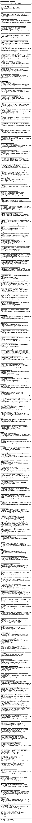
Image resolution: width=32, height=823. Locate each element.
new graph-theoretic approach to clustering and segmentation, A (14, 509)
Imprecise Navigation (5, 358)
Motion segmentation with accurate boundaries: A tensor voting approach (16, 471)
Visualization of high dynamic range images (9, 803)
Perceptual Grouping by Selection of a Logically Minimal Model (13, 562)
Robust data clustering (5, 632)
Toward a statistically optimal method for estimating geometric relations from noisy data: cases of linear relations (15, 755)
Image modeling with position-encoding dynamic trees (12, 347)
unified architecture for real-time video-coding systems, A (12, 765)
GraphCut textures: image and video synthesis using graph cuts (13, 305)
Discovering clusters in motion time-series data (10, 173)
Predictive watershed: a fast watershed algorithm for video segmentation (15, 580)
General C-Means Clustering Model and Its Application (12, 288)
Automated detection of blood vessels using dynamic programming (14, 53)
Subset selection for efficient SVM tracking (9, 726)
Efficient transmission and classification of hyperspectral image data (14, 196)
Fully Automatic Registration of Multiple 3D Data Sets (11, 278)
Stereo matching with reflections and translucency (11, 711)
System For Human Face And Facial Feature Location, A (12, 735)
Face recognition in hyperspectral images (9, 244)
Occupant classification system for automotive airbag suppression (14, 533)
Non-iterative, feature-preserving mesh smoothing (11, 514)
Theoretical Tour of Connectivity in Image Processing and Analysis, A (14, 749)
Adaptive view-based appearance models (9, 29)
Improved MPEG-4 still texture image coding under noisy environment (15, 361)
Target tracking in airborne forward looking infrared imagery (13, 737)
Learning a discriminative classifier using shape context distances (14, 413)
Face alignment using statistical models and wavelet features (13, 241)
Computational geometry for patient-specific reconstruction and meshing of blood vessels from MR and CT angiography (15, 136)
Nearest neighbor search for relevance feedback (10, 498)
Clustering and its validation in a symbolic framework (11, 106)
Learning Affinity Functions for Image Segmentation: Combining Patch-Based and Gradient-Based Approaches (14, 415)
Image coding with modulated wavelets (9, 343)
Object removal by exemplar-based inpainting (10, 526)
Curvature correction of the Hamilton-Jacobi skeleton (11, 157)
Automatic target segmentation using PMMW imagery (12, 69)
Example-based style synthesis (7, 232)
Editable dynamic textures (6, 180)
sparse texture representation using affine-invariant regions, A (13, 690)
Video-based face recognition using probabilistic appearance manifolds (15, 792)
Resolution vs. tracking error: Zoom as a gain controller (12, 624)
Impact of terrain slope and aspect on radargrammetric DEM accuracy (15, 351)
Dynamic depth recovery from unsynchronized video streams (13, 179)
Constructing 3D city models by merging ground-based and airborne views (16, 145)
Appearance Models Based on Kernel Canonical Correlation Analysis (14, 40)
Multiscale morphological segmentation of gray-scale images (13, 494)
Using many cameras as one (6, 770)
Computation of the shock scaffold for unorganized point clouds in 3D (15, 134)
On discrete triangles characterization (8, 537)
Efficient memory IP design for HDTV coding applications (12, 192)
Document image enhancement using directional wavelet (12, 175)
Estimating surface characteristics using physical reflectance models (14, 214)
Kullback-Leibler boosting (6, 408)
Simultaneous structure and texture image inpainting (11, 687)
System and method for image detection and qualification (12, 732)
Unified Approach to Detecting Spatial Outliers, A (11, 764)
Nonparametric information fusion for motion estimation (12, 516)
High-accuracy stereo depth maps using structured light (12, 318)
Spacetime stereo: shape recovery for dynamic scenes (12, 689)
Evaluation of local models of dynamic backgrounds (11, 225)
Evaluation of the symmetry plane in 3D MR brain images (12, 228)
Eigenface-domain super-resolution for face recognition (12, 200)
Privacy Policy (12, 1)
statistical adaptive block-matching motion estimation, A (12, 703)
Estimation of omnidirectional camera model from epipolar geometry (15, 220)
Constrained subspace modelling (7, 143)
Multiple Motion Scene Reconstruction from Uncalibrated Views (14, 487)
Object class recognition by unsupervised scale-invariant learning (14, 522)
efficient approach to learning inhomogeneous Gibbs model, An (14, 188)
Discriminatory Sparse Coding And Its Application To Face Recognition (15, 174)
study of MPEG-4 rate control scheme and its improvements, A (13, 725)
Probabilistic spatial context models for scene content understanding (15, 583)
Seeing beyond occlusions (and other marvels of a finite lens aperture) (15, 656)
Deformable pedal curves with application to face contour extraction (14, 164)
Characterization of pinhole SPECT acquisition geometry (12, 96)
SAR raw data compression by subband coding (10, 647)
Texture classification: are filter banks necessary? (11, 744)
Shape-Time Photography (6, 669)
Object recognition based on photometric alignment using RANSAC (14, 525)
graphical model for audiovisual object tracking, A (11, 306)
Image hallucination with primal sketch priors (10, 346)
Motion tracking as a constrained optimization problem (12, 473)
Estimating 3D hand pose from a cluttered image (10, 213)
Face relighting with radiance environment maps (10, 249)
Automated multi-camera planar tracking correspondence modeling (14, 55)
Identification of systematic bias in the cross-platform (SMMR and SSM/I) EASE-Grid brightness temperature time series (15, 335)
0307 (1, 6)
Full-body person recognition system (8, 277)
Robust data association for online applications (10, 631)
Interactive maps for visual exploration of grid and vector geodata (14, 381)
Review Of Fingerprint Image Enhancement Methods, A (12, 627)
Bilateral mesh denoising (6, 82)
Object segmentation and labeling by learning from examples (13, 528)
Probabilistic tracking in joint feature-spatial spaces (11, 584)
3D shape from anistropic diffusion (8, 17)
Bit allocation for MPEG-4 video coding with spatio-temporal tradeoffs (15, 84)
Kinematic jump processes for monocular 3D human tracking (13, 406)
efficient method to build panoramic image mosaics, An (12, 193)
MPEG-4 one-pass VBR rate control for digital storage (11, 474)
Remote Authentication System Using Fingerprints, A (11, 621)
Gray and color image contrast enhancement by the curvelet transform (15, 308)
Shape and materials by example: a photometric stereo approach (14, 662)
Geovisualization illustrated (6, 301)
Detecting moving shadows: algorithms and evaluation (12, 166)
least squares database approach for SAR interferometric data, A (14, 425)
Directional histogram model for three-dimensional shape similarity (14, 172)
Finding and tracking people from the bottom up (10, 267)
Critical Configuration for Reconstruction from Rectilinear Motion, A (14, 156)
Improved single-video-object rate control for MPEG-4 (12, 363)
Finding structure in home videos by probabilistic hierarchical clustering (15, 269)
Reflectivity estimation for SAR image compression (11, 617)
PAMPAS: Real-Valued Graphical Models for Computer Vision (13, 556)
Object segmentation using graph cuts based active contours (13, 531)
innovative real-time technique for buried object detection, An (13, 374)
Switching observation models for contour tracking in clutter (13, 731)
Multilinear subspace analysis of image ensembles (11, 484)
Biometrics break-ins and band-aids (8, 83)
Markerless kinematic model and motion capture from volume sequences (15, 447)
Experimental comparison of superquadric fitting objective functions (14, 235)
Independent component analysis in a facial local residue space (13, 367)
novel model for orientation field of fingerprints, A (11, 518)
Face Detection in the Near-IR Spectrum (9, 243)
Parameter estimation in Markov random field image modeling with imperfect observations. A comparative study (14, 558)
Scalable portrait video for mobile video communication (12, 654)
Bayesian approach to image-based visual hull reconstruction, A (13, 75)
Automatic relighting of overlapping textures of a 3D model (13, 65)
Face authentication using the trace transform (10, 242)
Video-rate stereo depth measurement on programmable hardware (14, 793)
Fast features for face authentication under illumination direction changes (16, 254)
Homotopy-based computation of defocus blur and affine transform (14, 325)
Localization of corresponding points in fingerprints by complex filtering (15, 434)
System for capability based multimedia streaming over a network (14, 734)
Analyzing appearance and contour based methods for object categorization (16, 37)
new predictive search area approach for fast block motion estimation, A (15, 511)
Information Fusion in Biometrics (7, 373)
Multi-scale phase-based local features (9, 481)
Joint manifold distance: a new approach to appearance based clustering (15, 401)
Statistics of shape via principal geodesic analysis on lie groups (13, 709)
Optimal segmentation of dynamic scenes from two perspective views (15, 553)
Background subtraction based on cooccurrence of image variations (14, 70)
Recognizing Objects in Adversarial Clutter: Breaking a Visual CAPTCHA (15, 613)
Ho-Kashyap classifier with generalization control (11, 324)
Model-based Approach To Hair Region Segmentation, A (12, 462)
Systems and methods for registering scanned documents (12, 736)
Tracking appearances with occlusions (8, 758)
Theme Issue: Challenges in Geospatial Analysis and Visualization (14, 748)
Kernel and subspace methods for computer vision (11, 402)
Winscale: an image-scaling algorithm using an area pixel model (13, 812)
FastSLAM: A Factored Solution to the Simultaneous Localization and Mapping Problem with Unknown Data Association (14, 262)
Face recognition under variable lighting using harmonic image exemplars (15, 246)
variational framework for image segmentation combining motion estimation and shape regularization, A (13, 778)
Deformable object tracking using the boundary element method (14, 163)
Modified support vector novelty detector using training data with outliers (16, 466)
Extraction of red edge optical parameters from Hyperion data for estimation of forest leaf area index (13, 238)
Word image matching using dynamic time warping (11, 813)
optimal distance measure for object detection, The (11, 551)
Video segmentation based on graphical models (10, 790)
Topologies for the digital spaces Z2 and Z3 (9, 753)
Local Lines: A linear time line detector (8, 433)
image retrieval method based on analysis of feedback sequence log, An (15, 350)
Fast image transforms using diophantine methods (11, 255)
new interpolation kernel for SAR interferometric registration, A (13, 510)
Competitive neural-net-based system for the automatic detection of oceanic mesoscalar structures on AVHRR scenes (14, 133)
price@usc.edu (5, 820)
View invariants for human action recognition (10, 794)
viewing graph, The (5, 798)
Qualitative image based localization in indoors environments (13, 591)
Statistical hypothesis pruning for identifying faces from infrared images (15, 705)
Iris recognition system (5, 394)
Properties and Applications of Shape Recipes (10, 587)
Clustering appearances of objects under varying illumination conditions (15, 108)
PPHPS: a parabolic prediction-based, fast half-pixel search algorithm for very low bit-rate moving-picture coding (15, 575)
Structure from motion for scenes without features (11, 724)
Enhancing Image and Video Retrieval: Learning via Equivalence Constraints (16, 211)
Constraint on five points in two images (9, 144)
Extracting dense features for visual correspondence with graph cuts (14, 236)
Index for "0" (3, 816)
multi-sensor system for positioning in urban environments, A (13, 482)
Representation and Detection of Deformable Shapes (11, 622)
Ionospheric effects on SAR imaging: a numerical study (12, 393)
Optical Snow (3, 550)
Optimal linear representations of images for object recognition (13, 552)
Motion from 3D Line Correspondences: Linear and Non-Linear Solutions (15, 470)
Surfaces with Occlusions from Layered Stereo (10, 730)
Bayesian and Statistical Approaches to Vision (10, 74)
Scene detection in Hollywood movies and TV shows (11, 655)
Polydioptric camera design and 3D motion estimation (12, 566)
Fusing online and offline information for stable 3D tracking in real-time (15, 280)
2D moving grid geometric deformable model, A (10, 7)
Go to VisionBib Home (4, 1)
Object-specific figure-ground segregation (9, 532)
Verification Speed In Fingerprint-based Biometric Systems (12, 783)
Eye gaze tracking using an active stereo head (10, 240)
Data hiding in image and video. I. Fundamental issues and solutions (14, 158)
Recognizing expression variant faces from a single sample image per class (16, 612)
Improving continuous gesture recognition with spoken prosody (14, 364)
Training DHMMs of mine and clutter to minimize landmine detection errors (16, 760)
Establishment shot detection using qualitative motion (12, 212)
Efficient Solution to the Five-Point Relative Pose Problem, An (13, 195)
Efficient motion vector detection (7, 194)
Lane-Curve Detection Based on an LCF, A (9, 412)
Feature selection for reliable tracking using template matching (13, 266)
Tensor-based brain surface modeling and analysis (11, 742)
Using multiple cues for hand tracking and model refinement (13, 773)
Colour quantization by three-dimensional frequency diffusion (13, 113)
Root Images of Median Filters (7, 642)
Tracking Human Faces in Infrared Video (9, 759)
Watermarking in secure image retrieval (9, 807)
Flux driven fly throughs (6, 273)
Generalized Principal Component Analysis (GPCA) (11, 294)
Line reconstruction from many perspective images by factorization (14, 426)
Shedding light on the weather (7, 670)
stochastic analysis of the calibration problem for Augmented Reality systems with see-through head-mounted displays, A (14, 714)
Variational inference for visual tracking (9, 779)
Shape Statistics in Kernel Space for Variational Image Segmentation (14, 664)
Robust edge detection (5, 633)
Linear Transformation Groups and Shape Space (10, 428)
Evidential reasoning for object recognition (9, 229)
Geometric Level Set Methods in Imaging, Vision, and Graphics (13, 299)
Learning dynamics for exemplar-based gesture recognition (13, 421)
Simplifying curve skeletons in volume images (10, 677)
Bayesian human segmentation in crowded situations (11, 78)
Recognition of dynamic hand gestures (8, 608)
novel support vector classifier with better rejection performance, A (14, 519)
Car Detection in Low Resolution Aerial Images (10, 95)
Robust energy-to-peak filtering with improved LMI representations (14, 634)
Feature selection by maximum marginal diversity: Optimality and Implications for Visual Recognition (13, 264)
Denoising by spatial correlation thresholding (10, 165)
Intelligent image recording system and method (10, 380)
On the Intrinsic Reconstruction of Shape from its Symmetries (13, 544)
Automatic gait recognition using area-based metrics (11, 62)
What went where (4, 810)
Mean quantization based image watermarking (10, 449)
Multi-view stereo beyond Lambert (8, 483)
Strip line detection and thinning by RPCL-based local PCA (12, 723)
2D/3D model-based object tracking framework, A (11, 8)
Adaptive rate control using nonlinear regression (10, 28)
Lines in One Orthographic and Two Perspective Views (12, 429)
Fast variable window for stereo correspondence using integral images (15, 260)
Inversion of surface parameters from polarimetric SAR (12, 392)
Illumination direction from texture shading (9, 339)
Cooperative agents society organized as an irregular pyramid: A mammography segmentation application (13, 149)
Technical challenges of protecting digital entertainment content (14, 738)
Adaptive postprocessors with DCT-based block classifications (13, 27)
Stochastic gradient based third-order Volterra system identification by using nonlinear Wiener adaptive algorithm (14, 719)
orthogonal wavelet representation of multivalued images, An (13, 555)
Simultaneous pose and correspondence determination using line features (16, 683)
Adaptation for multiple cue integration (9, 24)
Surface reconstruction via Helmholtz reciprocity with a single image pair (15, 729)
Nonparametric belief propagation (8, 515)
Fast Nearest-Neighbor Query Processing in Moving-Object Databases (15, 256)
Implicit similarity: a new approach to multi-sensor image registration (15, 357)
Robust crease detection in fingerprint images (10, 629)
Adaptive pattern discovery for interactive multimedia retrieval (13, 26)
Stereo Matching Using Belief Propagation (9, 710)
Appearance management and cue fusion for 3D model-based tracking (15, 39)
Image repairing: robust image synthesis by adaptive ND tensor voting (15, 349)
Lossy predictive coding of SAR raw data (9, 438)
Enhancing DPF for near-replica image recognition (11, 209)
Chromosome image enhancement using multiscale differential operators (15, 98)
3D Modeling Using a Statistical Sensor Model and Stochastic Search (14, 14)
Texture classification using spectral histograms (10, 743)
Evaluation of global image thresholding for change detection (13, 223)
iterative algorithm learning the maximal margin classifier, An (13, 398)
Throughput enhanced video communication (10, 752)
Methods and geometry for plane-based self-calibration (12, 459)
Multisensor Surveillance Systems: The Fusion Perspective (12, 495)
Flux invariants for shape (6, 274)
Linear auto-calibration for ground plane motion (10, 427)
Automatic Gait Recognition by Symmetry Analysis (11, 61)
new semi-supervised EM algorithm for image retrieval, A (12, 512)
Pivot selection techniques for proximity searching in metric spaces (14, 565)
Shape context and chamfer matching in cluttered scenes (12, 663)
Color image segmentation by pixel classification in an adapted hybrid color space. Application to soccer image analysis (15, 112)
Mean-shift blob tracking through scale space (10, 450)
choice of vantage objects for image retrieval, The (11, 97)
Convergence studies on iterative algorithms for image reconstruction (15, 147)
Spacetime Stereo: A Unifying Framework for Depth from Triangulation (15, 688)
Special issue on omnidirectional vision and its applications (13, 698)
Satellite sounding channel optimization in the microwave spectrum (14, 650)
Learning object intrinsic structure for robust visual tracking (13, 423)
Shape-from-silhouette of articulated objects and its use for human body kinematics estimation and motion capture (15, 668)
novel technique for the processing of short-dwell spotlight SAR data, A (15, 521)
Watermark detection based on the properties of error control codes (14, 806)
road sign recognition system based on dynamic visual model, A (13, 628)
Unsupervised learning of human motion (9, 769)
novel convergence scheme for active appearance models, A (13, 517)
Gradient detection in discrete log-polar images (10, 304)
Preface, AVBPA (4, 581)
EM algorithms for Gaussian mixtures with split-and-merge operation (15, 206)
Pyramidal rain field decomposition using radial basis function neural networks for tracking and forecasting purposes (14, 589)
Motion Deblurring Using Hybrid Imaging (9, 467)
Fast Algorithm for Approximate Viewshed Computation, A (12, 250)
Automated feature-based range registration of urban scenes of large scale (16, 54)
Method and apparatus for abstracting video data (11, 452)
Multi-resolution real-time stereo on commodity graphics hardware (14, 480)
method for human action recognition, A (9, 455)
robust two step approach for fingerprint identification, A (12, 638)
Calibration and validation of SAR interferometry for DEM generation (14, 94)
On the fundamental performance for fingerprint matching (13, 543)
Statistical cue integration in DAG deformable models (11, 704)
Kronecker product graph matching (8, 407)
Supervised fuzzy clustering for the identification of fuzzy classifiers (14, 728)
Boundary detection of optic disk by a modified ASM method (13, 90)
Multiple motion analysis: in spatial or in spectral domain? (12, 485)
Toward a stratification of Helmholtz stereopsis (10, 757)
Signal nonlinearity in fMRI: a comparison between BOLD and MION (14, 672)
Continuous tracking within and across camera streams (12, 146)
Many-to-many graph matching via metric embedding (12, 443)
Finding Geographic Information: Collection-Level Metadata (13, 268)
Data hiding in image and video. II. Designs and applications (13, 159)
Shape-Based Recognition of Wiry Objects (9, 666)
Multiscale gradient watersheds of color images (10, 492)
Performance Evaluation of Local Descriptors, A (10, 563)
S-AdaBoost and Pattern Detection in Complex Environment (13, 646)
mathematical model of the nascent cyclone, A (10, 448)
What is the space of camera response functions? (11, 808)
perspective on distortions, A (7, 564)
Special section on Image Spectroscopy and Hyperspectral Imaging (14, 700)
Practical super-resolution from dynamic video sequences (12, 579)
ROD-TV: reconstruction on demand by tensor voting (11, 639)
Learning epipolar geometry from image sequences (11, 422)
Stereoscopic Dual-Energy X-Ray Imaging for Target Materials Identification (16, 712)
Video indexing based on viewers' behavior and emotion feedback (14, 789)
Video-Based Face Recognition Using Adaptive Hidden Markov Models (15, 791)
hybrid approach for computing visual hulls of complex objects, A (14, 329)
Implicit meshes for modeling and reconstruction (11, 356)
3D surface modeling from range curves (9, 19)
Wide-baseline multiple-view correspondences (10, 811)
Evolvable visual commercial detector (8, 230)
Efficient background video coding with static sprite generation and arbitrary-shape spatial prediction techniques (14, 190)
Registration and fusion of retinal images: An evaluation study (13, 620)
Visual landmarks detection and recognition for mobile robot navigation (15, 801)
